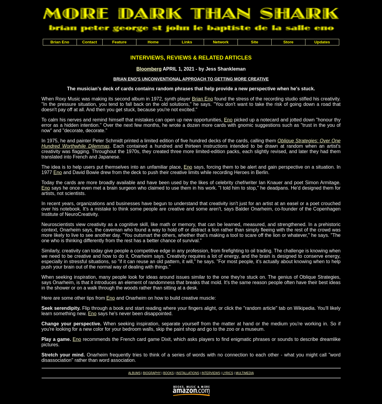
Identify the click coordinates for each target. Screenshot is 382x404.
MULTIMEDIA (244, 373)
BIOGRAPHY (152, 373)
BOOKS (168, 373)
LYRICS (228, 373)
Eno (228, 119)
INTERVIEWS (211, 373)
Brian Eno (202, 98)
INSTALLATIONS (187, 373)
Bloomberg (149, 68)
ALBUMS (134, 373)
